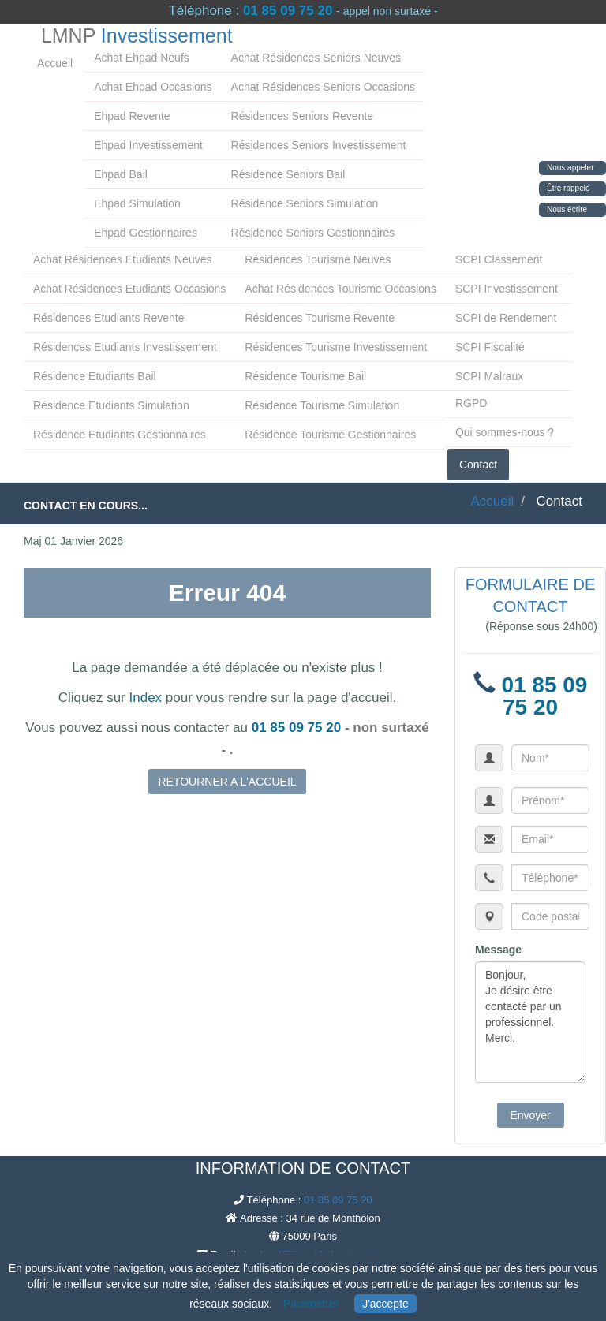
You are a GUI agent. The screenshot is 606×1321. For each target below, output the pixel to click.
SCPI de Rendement (505, 318)
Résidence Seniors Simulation (305, 203)
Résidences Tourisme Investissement (336, 347)
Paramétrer (311, 1303)
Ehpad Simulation (137, 203)
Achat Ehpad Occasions (152, 86)
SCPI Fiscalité (490, 347)
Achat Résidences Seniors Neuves (316, 57)
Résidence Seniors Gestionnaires (313, 232)
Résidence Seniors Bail (288, 174)
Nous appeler (570, 167)
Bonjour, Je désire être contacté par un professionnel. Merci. (530, 1022)
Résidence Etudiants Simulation (111, 405)
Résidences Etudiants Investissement (125, 347)
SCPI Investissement (506, 288)
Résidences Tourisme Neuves (318, 259)
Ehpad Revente (132, 116)
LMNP (137, 35)
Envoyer (530, 1115)
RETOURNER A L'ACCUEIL (227, 781)
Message (498, 949)
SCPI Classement (498, 259)
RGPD (471, 403)
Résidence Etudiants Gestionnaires (119, 434)
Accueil (55, 63)
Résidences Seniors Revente (302, 116)
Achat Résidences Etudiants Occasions (129, 288)
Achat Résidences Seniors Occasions (323, 86)
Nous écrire (567, 209)
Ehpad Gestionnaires (145, 232)
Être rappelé (568, 188)
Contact (478, 464)
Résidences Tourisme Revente (320, 318)
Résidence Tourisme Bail (305, 376)
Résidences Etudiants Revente (108, 318)
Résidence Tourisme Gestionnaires (330, 434)
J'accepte (385, 1303)
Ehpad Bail (121, 174)
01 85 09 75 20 (287, 10)
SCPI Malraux (489, 376)
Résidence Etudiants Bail (94, 376)
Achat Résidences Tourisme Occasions (340, 288)
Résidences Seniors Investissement (318, 145)
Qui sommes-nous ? (504, 432)
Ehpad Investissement (148, 145)
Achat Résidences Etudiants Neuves (122, 259)
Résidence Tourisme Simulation (322, 405)
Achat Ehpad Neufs (141, 57)
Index (146, 697)
